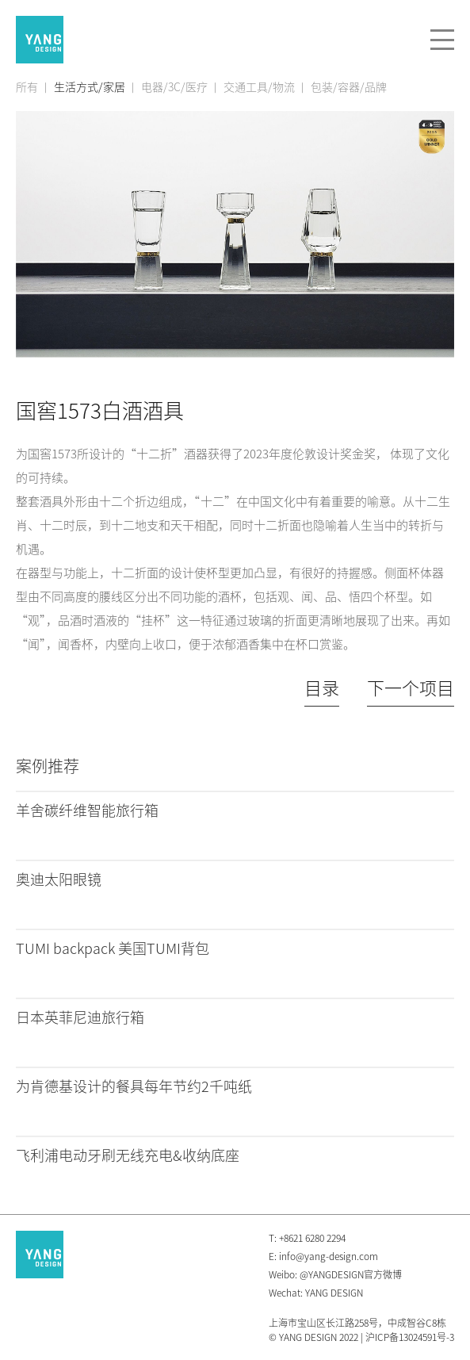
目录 (321, 688)
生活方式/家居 (89, 87)
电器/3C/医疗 (174, 87)
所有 (27, 87)
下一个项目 (410, 688)
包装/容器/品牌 (349, 87)
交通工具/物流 (259, 87)
